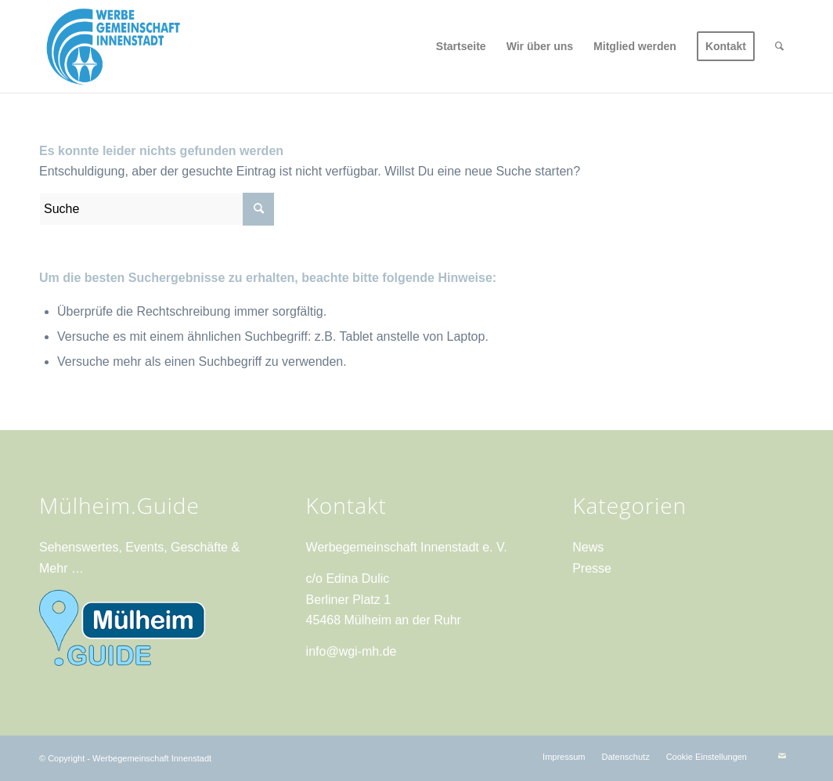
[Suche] (779, 46)
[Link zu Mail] (782, 756)
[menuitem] (461, 46)
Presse (591, 568)
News (588, 547)
